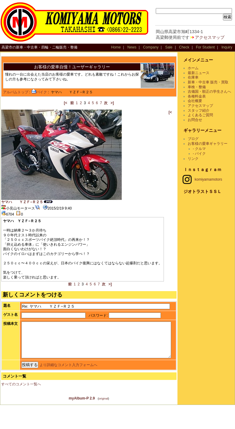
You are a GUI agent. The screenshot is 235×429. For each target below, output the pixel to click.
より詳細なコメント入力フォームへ (57, 389)
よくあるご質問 (204, 120)
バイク (39, 92)
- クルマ (202, 153)
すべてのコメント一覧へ (21, 408)
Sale (168, 47)
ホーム (196, 68)
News (131, 47)
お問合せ (198, 124)
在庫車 (196, 77)
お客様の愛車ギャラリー (211, 148)
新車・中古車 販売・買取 (211, 82)
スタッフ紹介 (202, 115)
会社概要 (198, 106)
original (105, 422)
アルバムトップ (15, 92)
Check (184, 47)
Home (116, 47)
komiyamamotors (206, 184)
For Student (205, 47)
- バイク (202, 158)
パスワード (86, 319)
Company (150, 47)
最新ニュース (202, 73)
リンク (196, 163)
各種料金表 (200, 101)
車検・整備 (200, 87)
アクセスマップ (209, 37)
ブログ (196, 143)
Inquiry (226, 47)
